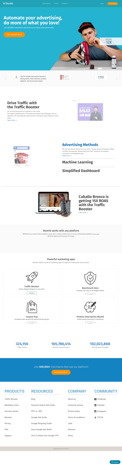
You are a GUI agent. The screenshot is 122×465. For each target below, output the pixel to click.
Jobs (70, 423)
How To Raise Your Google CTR (44, 435)
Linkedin (99, 405)
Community (105, 391)
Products (65, 3)
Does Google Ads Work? (41, 429)
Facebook (100, 399)
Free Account (112, 3)
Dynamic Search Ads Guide (43, 405)
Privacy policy (74, 411)
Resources (42, 391)
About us (72, 399)
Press (70, 435)
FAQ (6, 429)
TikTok (98, 417)
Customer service (75, 405)
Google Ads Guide (39, 417)
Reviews (8, 417)
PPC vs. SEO (36, 411)
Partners (71, 429)
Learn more (12, 120)
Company (77, 391)
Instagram (100, 411)
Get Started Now (14, 34)
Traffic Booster (46, 3)
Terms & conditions (76, 417)
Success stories (11, 411)
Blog (33, 399)
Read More (32, 293)
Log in (102, 3)
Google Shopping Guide (41, 423)
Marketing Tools (12, 405)
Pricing (56, 3)
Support (8, 435)
